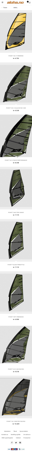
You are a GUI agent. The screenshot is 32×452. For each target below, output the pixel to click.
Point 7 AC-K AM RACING (16, 369)
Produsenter (26, 437)
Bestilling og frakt (15, 434)
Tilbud (15, 431)
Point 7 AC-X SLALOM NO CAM (16, 108)
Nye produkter (24, 431)
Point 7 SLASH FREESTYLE (16, 264)
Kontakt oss (5, 434)
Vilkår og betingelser (7, 437)
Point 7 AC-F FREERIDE (16, 55)
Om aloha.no (26, 434)
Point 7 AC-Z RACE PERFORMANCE (16, 160)
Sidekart (18, 437)
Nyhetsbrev (7, 431)
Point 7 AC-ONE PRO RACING (16, 421)
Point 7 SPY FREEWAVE (16, 317)
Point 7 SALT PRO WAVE (16, 212)
